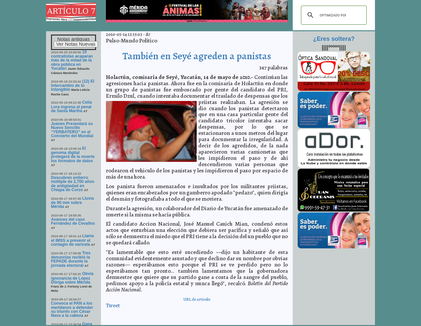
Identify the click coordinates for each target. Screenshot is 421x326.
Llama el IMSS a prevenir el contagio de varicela (72, 240)
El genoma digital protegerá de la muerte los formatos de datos (73, 154)
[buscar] (333, 15)
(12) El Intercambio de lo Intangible (72, 85)
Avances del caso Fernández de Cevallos (73, 221)
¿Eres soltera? (334, 39)
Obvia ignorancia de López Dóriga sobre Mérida (72, 278)
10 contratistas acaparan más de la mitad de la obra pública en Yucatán (72, 60)
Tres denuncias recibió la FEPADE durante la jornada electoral (70, 259)
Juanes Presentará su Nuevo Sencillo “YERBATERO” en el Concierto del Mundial (72, 129)
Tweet (113, 305)
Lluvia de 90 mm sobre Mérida (72, 202)
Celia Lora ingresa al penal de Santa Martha (71, 106)
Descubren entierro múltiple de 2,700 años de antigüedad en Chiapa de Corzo (72, 183)
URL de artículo (196, 299)
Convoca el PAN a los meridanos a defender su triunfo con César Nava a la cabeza (72, 309)
